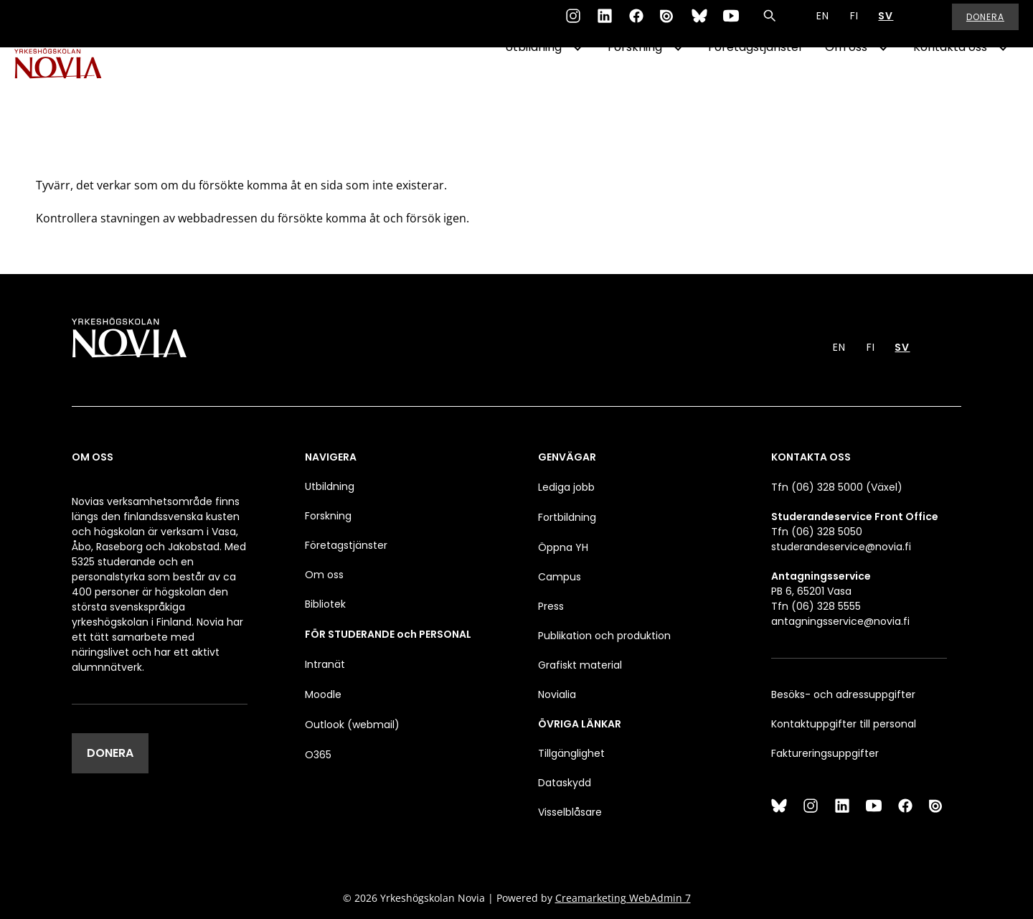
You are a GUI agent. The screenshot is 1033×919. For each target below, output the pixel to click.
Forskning (635, 83)
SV (885, 24)
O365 (318, 755)
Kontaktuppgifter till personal (843, 724)
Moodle (323, 694)
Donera (985, 25)
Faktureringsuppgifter (825, 753)
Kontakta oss (950, 83)
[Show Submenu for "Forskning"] (678, 84)
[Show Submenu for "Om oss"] (883, 84)
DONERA (110, 753)
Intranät (325, 664)
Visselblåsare (570, 812)
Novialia (557, 694)
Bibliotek (325, 604)
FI (854, 24)
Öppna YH (563, 547)
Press (551, 606)
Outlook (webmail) (352, 724)
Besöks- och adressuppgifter (843, 694)
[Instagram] (573, 24)
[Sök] (770, 24)
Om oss (846, 83)
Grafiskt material (580, 665)
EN (822, 24)
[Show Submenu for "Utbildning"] (577, 84)
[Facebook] (636, 24)
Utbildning (533, 83)
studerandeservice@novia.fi (841, 546)
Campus (559, 577)
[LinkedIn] (605, 24)
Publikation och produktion (604, 635)
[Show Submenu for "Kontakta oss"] (1003, 84)
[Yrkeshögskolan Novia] (71, 84)
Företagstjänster (755, 83)
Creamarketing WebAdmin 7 (623, 898)
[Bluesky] (699, 24)
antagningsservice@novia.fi (840, 621)
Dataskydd (564, 783)
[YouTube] (731, 24)
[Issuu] (668, 24)
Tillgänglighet (571, 753)
